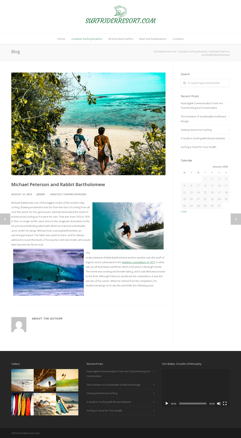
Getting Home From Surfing (196, 129)
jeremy (41, 194)
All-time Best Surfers (120, 38)
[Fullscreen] (225, 403)
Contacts (178, 38)
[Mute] (219, 403)
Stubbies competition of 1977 (138, 262)
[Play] (167, 403)
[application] (196, 388)
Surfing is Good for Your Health (198, 147)
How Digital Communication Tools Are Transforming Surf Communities (202, 106)
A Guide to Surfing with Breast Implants (203, 138)
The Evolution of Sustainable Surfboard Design (203, 119)
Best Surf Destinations (152, 38)
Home (61, 38)
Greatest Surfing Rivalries (86, 38)
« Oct (183, 211)
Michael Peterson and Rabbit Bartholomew (58, 184)
